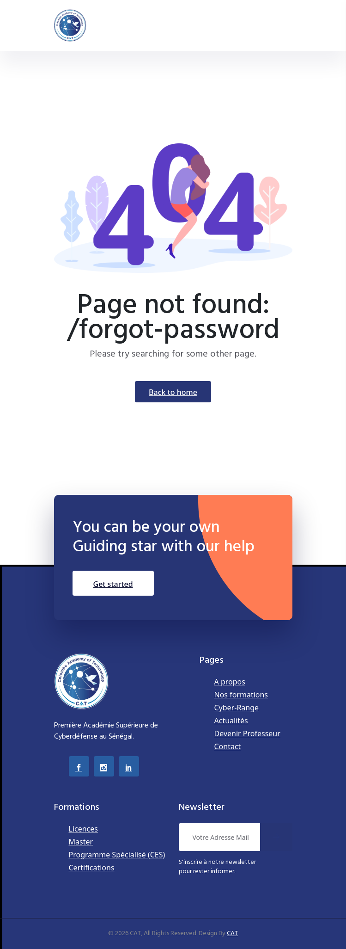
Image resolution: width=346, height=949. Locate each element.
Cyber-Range (236, 708)
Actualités (231, 720)
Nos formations (241, 695)
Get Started (113, 584)
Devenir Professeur (247, 733)
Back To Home (173, 392)
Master (81, 842)
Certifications (92, 868)
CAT (232, 933)
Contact (227, 746)
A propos (229, 682)
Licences (83, 829)
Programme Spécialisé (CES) (117, 855)
